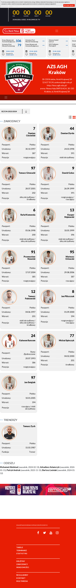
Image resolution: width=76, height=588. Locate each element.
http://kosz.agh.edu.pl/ (57, 85)
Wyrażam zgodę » (69, 5)
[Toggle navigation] (57, 31)
